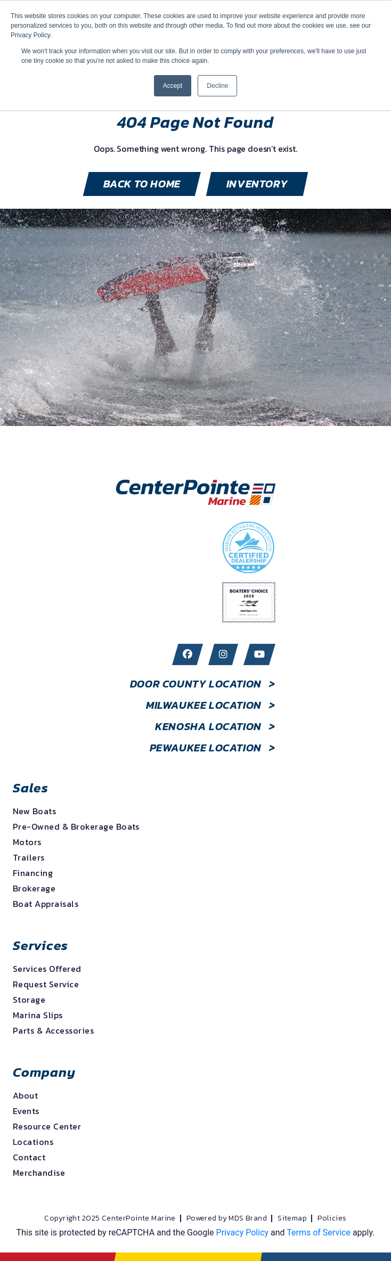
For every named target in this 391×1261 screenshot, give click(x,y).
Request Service (46, 984)
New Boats (34, 811)
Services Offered (47, 968)
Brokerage (34, 888)
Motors (27, 842)
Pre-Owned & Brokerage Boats (76, 826)
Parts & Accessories (53, 1030)
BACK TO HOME (142, 184)
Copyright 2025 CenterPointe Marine (109, 1218)
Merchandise (39, 1172)
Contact (29, 1157)
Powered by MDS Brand (226, 1218)
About (25, 1095)
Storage (29, 999)
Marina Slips (38, 1015)
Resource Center (47, 1126)
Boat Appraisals (45, 903)
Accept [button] (173, 85)
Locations (33, 1141)
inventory (257, 184)
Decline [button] (217, 85)
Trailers (29, 857)
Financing (33, 872)
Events (26, 1110)
